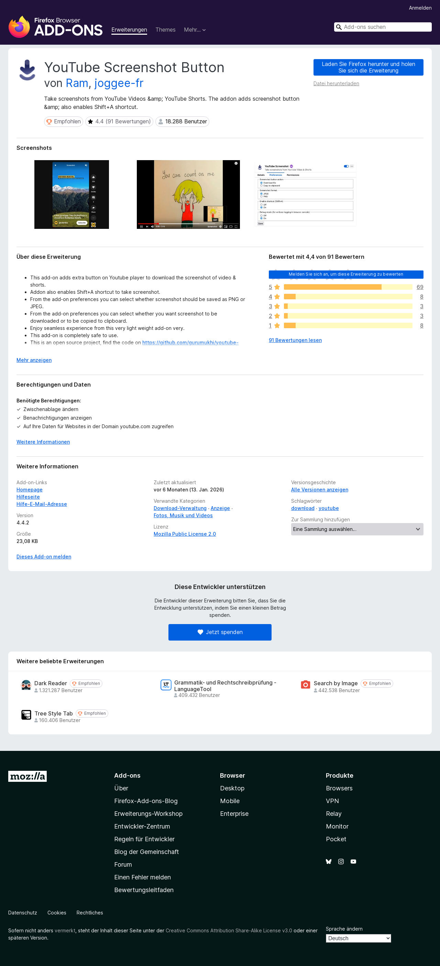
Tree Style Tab (53, 713)
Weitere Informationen (43, 442)
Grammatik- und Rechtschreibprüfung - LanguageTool (225, 685)
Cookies (56, 912)
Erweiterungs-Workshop (148, 813)
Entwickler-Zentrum (142, 826)
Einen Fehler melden (142, 877)
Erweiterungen (129, 29)
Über (121, 788)
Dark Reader (50, 683)
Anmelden (420, 8)
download (303, 508)
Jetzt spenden (220, 632)
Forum (123, 864)
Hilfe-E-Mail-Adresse (41, 504)
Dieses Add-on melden (43, 556)
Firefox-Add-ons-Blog (146, 800)
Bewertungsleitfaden (144, 889)
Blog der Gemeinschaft (146, 851)
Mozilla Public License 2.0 (185, 534)
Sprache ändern (344, 929)
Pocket (336, 839)
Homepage (29, 489)
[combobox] (383, 27)
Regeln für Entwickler (144, 839)
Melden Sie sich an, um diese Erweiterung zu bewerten (346, 274)
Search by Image (336, 683)
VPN (332, 800)
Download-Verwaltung (180, 508)
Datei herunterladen (336, 83)
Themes (165, 29)
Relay (334, 813)
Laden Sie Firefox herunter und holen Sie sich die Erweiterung (368, 67)
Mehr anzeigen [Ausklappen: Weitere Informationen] (34, 360)
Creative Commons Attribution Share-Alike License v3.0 (229, 930)
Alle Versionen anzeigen (319, 489)
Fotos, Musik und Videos (183, 515)
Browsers (339, 788)
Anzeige (220, 508)
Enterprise (234, 813)
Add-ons (127, 775)
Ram (77, 83)
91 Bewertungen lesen (295, 340)
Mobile (230, 800)
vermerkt (65, 930)
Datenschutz (22, 912)
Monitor (337, 826)
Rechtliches (90, 912)
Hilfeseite (28, 497)
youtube (329, 508)
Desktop (232, 788)
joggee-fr (119, 83)
